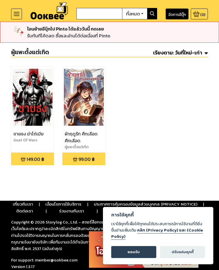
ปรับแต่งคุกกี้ (183, 252)
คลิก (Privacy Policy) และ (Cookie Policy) (157, 233)
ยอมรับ (133, 252)
